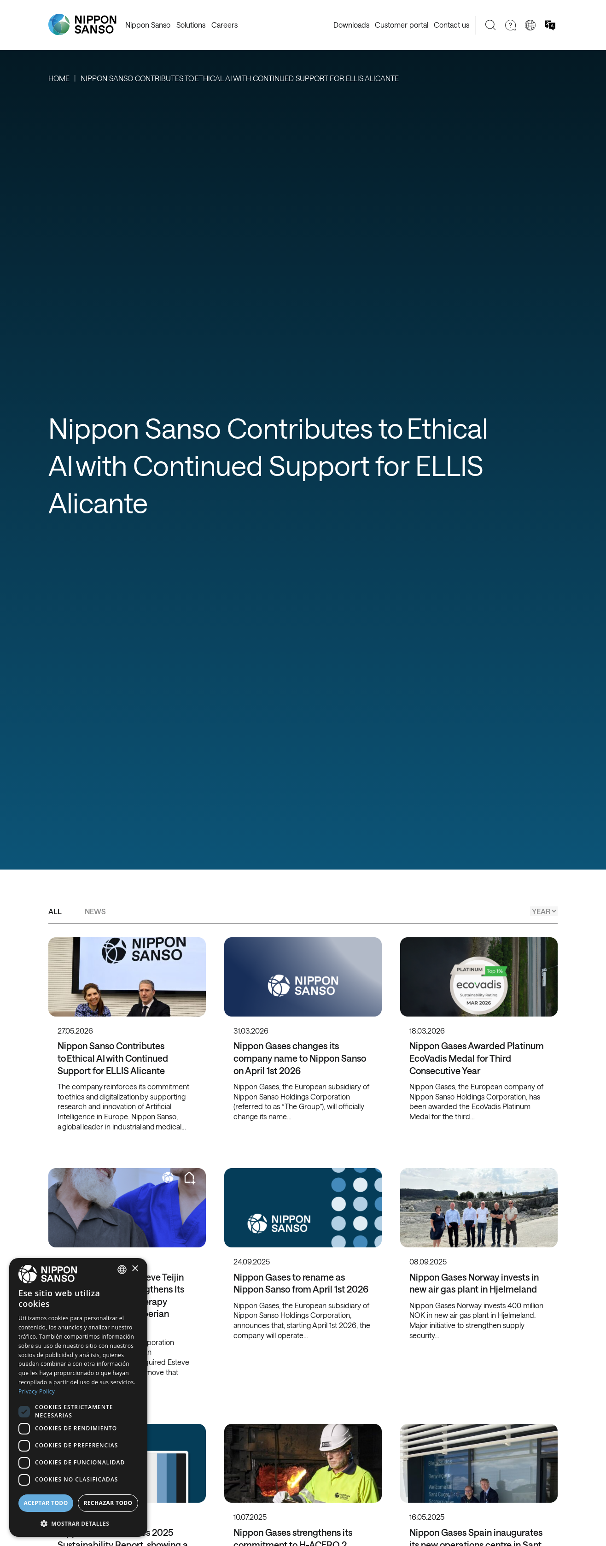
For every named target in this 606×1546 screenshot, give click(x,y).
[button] (78, 1523)
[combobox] (122, 1269)
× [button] (134, 1268)
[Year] (544, 911)
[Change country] (530, 25)
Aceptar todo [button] (45, 1503)
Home (59, 78)
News (95, 911)
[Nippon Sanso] (82, 24)
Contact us (451, 24)
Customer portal (401, 24)
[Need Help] (510, 25)
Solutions (190, 24)
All (55, 911)
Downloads (351, 24)
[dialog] (78, 1397)
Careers (224, 24)
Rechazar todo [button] (107, 1503)
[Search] (490, 25)
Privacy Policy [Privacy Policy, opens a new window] (36, 1391)
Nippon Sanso (147, 24)
